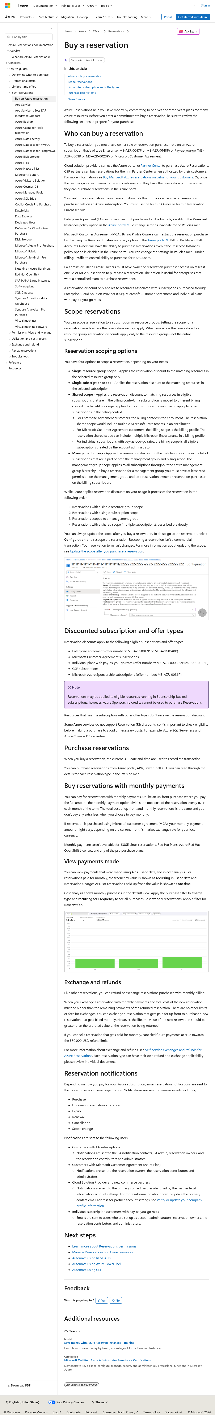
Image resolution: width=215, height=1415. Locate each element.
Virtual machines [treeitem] (26, 320)
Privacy (90, 1412)
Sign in (205, 5)
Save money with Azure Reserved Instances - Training (99, 1343)
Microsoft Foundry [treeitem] (27, 175)
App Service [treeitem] (22, 105)
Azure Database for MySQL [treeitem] (32, 145)
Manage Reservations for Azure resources (102, 1252)
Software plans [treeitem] (24, 286)
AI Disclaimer (11, 1412)
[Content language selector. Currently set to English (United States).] (22, 1402)
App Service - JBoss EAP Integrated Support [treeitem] (30, 113)
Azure (82, 31)
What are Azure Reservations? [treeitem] (31, 57)
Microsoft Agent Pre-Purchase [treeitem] (34, 245)
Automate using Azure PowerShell (97, 1264)
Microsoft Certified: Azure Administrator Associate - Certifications (107, 1360)
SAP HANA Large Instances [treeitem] (32, 280)
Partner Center (151, 165)
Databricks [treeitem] (22, 210)
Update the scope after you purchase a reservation (106, 551)
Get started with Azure (193, 17)
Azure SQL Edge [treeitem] (25, 198)
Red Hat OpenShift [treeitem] (27, 274)
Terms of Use (151, 1412)
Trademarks (172, 1412)
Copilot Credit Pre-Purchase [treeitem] (33, 204)
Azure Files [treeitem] (22, 163)
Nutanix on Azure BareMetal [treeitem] (33, 268)
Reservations (116, 31)
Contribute (73, 1412)
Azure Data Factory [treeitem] (27, 139)
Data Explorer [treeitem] (23, 216)
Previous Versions (36, 1412)
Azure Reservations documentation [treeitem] (30, 45)
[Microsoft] (7, 5)
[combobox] (28, 37)
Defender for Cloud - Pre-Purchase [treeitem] (31, 230)
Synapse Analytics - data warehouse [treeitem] (31, 300)
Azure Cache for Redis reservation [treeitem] (29, 130)
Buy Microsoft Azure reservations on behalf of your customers (148, 177)
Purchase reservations (82, 93)
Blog (55, 1412)
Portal (168, 17)
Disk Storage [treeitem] (23, 239)
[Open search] (195, 5)
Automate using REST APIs (91, 1258)
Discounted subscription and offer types (93, 87)
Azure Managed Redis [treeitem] (29, 192)
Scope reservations (80, 82)
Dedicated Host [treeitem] (25, 222)
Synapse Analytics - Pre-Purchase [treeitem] (31, 312)
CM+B (97, 31)
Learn (68, 31)
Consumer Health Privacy (119, 1412)
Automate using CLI (86, 1269)
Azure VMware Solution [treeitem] (30, 180)
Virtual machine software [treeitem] (31, 327)
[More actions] (204, 31)
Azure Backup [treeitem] (24, 121)
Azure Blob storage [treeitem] (27, 157)
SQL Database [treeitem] (24, 292)
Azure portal (117, 225)
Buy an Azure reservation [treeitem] (31, 98)
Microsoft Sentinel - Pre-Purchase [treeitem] (31, 260)
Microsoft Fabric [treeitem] (25, 251)
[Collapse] (51, 28)
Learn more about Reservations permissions (104, 1246)
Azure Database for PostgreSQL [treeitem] (35, 151)
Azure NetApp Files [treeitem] (27, 168)
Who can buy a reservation (85, 76)
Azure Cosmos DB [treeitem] (26, 186)
